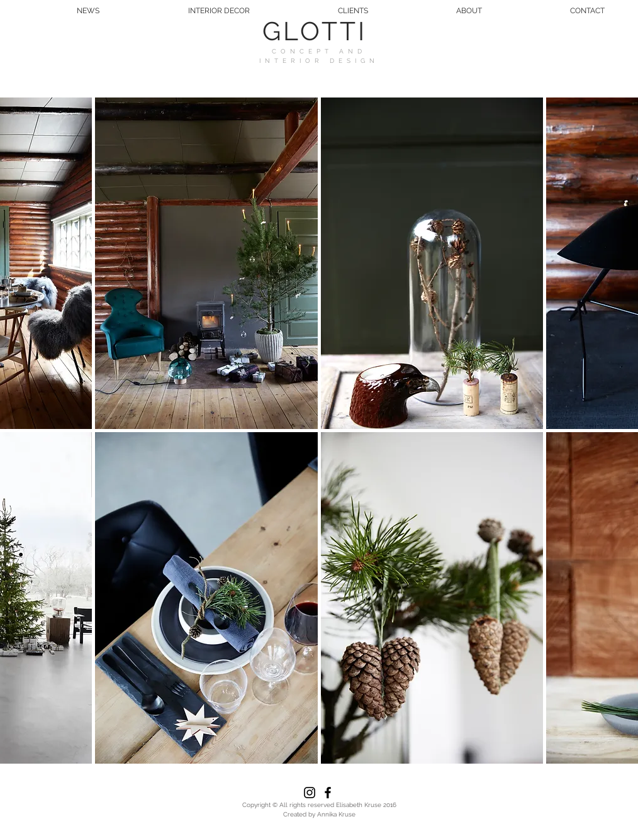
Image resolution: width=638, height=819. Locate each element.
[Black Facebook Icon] (327, 792)
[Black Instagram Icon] (309, 792)
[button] (206, 263)
